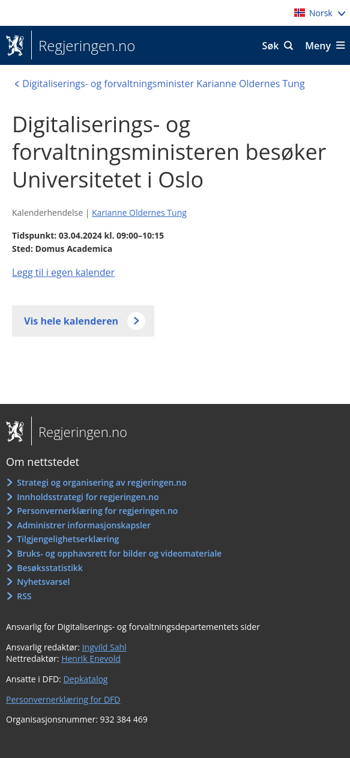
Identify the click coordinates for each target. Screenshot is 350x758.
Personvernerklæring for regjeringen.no (97, 510)
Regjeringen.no (83, 46)
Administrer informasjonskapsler (84, 525)
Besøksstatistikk (50, 567)
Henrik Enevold (91, 658)
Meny (318, 45)
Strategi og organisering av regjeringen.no (102, 482)
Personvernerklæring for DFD (63, 699)
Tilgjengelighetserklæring (68, 539)
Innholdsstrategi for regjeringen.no (87, 497)
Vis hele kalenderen (71, 321)
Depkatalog (85, 679)
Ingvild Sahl (104, 647)
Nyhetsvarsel (43, 581)
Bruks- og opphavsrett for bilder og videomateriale (119, 553)
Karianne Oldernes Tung (139, 212)
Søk (270, 45)
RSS (24, 596)
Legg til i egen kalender (63, 272)
